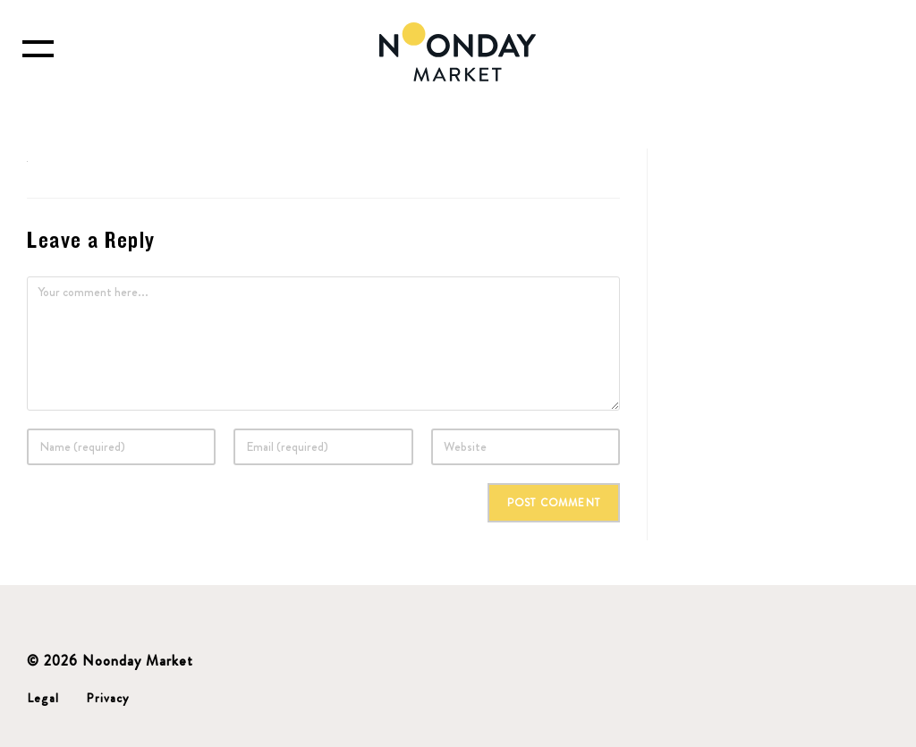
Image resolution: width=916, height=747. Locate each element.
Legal (43, 698)
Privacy (107, 698)
